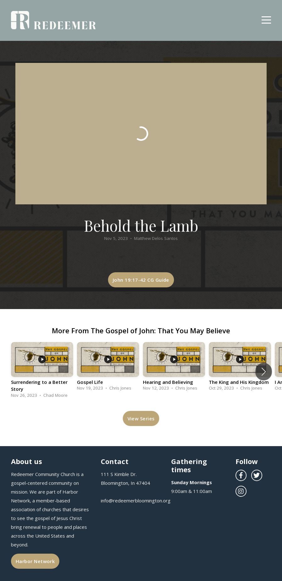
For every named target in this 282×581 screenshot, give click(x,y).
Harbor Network (35, 561)
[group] (42, 371)
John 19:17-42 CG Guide (141, 280)
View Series (141, 418)
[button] (263, 372)
